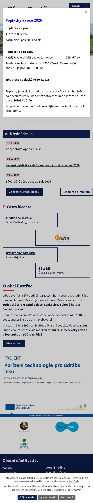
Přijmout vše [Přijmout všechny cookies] (27, 497)
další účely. (74, 481)
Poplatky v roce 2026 (24, 20)
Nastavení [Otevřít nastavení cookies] (67, 497)
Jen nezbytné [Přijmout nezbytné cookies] (47, 497)
